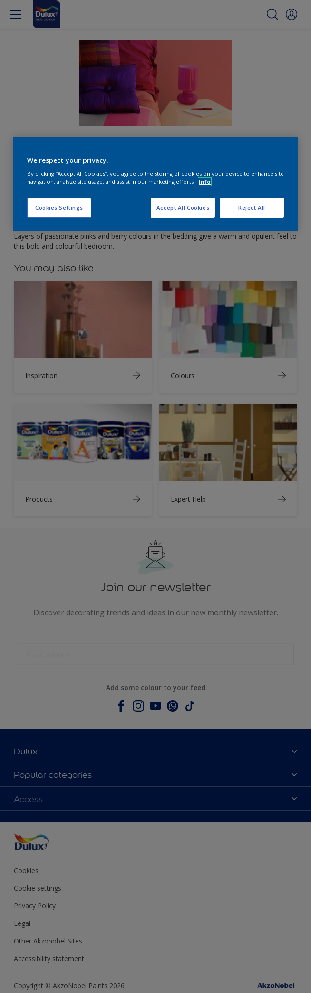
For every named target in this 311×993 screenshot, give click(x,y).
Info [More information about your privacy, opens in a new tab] (205, 181)
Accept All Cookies (182, 207)
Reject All (251, 207)
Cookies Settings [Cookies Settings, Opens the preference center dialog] (59, 207)
